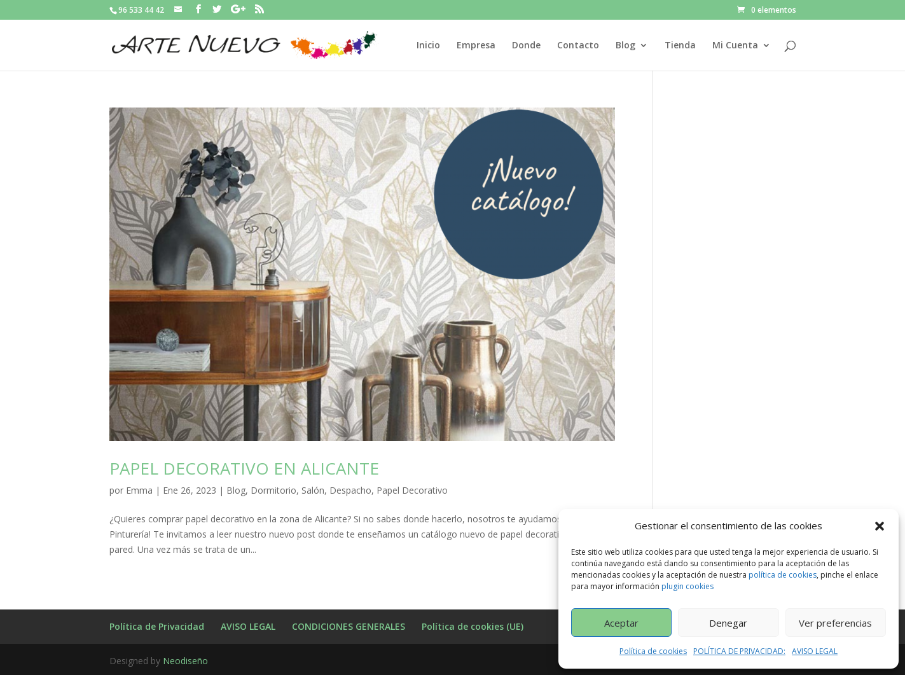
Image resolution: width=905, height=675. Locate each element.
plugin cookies (687, 586)
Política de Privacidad (156, 626)
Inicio (428, 46)
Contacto (578, 46)
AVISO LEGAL (815, 651)
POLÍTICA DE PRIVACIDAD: (739, 651)
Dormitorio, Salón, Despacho (311, 490)
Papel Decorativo (412, 490)
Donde (526, 46)
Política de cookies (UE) (472, 626)
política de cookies (783, 574)
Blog (625, 46)
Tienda (680, 46)
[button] (879, 526)
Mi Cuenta (735, 46)
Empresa (476, 46)
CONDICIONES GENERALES (348, 626)
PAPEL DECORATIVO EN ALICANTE (244, 468)
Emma (139, 490)
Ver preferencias (835, 622)
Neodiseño (185, 661)
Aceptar (621, 622)
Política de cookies (653, 651)
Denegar (728, 622)
